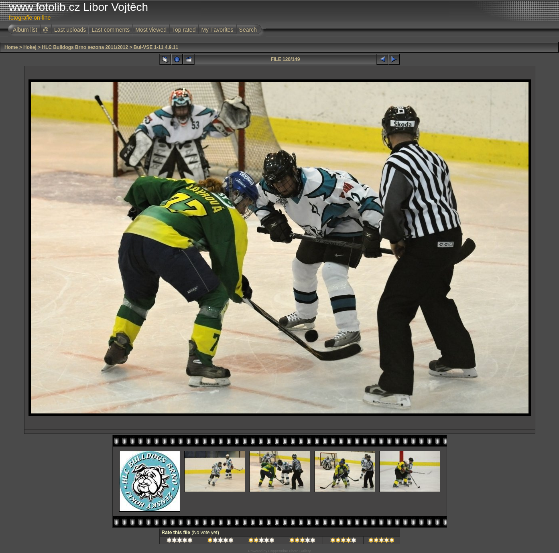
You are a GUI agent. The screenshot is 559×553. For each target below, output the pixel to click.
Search (248, 29)
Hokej (30, 47)
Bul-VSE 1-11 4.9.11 (156, 47)
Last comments (110, 29)
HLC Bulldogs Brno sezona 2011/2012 (85, 47)
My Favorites (217, 29)
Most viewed (151, 29)
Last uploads (70, 29)
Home (11, 47)
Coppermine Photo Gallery (289, 551)
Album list (25, 29)
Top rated (183, 29)
